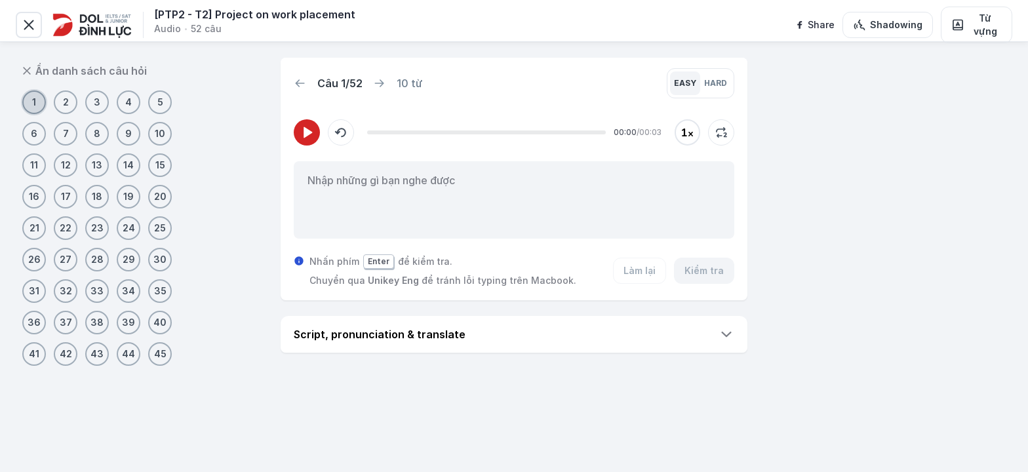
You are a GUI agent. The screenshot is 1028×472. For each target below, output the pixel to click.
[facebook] (815, 24)
